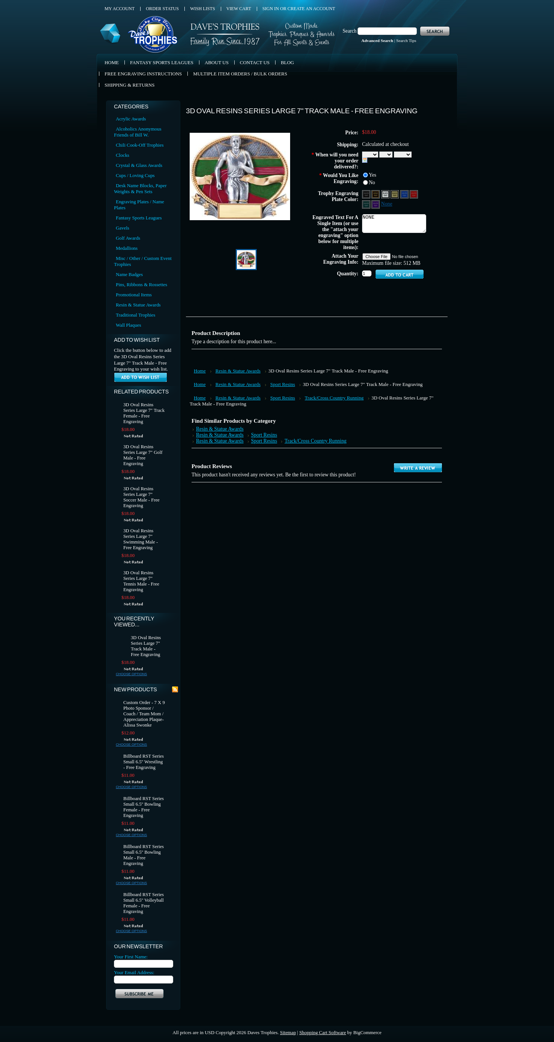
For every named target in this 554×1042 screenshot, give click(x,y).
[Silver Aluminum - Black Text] (386, 194)
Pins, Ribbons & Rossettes (141, 284)
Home (200, 371)
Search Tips (406, 40)
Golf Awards (128, 238)
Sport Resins (282, 384)
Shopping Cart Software (322, 1032)
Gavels (122, 228)
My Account (120, 8)
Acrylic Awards (131, 119)
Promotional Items (134, 294)
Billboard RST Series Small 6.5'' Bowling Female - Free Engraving (143, 807)
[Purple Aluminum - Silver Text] (376, 204)
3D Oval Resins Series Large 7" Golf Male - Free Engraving (142, 455)
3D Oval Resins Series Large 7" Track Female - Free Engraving (144, 413)
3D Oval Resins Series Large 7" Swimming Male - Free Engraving (140, 539)
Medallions (127, 248)
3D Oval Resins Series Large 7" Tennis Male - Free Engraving (141, 581)
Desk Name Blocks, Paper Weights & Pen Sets (140, 188)
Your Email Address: (134, 972)
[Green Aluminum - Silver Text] (366, 204)
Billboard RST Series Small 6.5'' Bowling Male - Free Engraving (143, 855)
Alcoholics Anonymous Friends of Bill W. (138, 132)
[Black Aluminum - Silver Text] (366, 194)
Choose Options (131, 674)
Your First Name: (131, 956)
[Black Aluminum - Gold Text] (376, 194)
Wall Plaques (128, 325)
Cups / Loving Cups (135, 175)
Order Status (162, 8)
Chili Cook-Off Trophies (139, 145)
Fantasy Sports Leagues (139, 218)
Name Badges (129, 274)
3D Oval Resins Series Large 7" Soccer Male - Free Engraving (141, 497)
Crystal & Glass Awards (139, 165)
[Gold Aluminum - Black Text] (395, 194)
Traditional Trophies (135, 315)
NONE (394, 223)
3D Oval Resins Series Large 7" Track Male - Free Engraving (146, 646)
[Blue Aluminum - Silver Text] (405, 194)
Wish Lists (202, 8)
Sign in (270, 8)
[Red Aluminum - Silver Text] (414, 194)
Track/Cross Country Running (334, 398)
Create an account (311, 8)
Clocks (122, 155)
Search (349, 31)
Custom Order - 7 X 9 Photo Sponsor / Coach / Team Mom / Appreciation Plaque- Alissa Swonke (144, 714)
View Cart (238, 8)
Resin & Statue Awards (138, 305)
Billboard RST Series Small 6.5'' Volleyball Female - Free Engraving (143, 903)
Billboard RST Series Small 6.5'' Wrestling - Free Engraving (143, 762)
